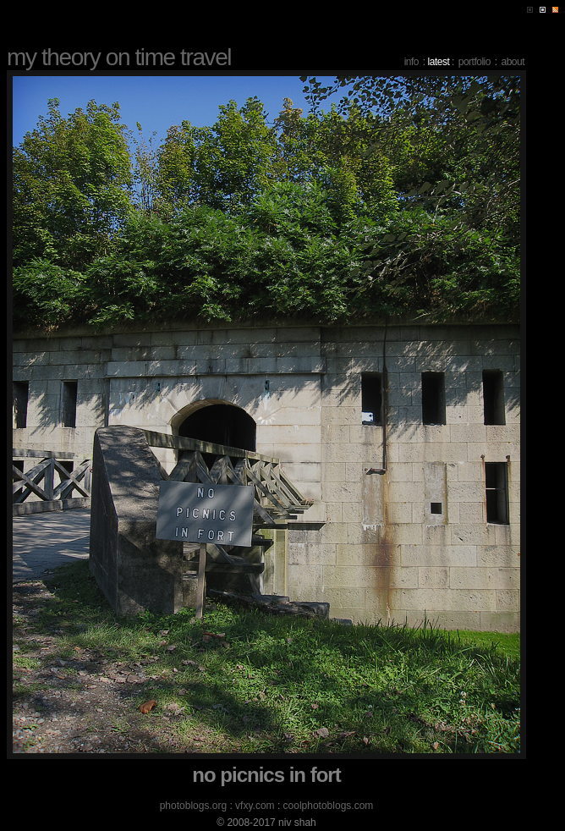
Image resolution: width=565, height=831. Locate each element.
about (512, 62)
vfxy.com (254, 806)
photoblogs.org (193, 806)
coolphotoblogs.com (328, 806)
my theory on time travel (119, 57)
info (411, 62)
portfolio (474, 62)
